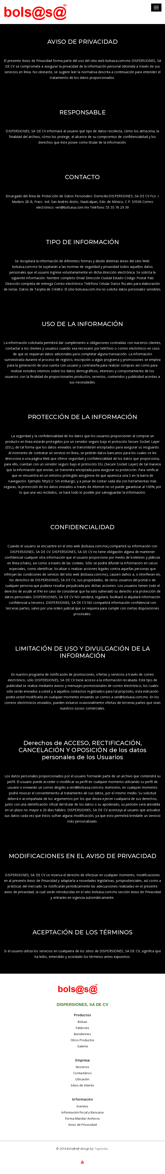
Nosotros (82, 1067)
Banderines (82, 1034)
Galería (82, 1046)
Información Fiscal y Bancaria (82, 1112)
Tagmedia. (101, 1149)
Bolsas (83, 1022)
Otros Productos (82, 1040)
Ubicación (82, 1079)
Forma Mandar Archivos (82, 1118)
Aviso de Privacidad (82, 1124)
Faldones (82, 1028)
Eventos (83, 1106)
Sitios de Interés (82, 1085)
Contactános (82, 1073)
